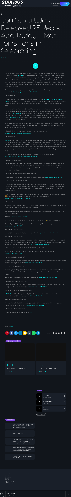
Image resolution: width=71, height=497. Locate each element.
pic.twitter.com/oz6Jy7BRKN (21, 199)
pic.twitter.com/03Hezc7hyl (35, 297)
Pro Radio (26, 474)
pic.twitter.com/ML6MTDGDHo (37, 288)
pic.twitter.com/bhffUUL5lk (13, 227)
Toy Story (20, 77)
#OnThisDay (9, 295)
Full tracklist (41, 415)
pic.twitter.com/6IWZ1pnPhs (48, 279)
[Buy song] (64, 397)
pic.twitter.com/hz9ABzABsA (49, 234)
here (30, 313)
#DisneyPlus (17, 158)
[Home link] (12, 3)
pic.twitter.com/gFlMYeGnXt (29, 158)
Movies (4, 15)
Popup (64, 3)
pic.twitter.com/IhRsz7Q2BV (13, 255)
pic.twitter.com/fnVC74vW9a (29, 93)
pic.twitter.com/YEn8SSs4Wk (35, 306)
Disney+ (7, 141)
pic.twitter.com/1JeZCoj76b (19, 218)
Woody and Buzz (15, 119)
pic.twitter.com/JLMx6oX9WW (22, 134)
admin (11, 327)
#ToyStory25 (16, 93)
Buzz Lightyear (16, 114)
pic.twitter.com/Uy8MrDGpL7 (40, 245)
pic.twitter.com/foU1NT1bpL (33, 264)
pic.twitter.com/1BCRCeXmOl (54, 178)
